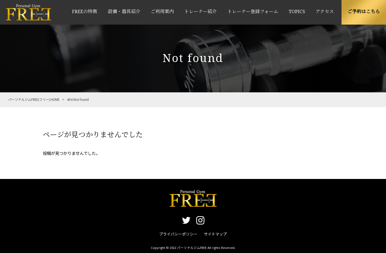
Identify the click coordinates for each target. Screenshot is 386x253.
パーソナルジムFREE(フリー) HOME (34, 100)
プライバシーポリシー (178, 234)
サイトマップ (215, 234)
